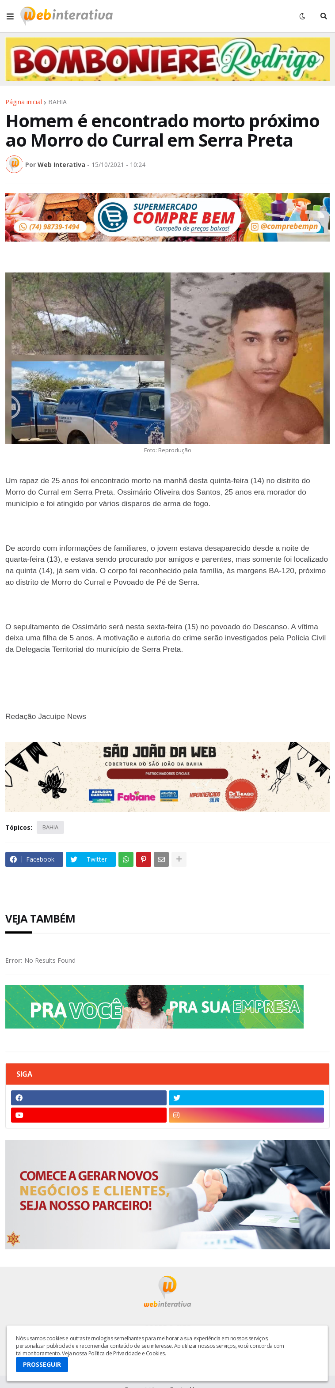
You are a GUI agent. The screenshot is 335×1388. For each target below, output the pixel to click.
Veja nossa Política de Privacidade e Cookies (113, 1353)
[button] (10, 16)
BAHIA (57, 102)
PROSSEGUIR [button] (42, 1364)
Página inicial (23, 102)
